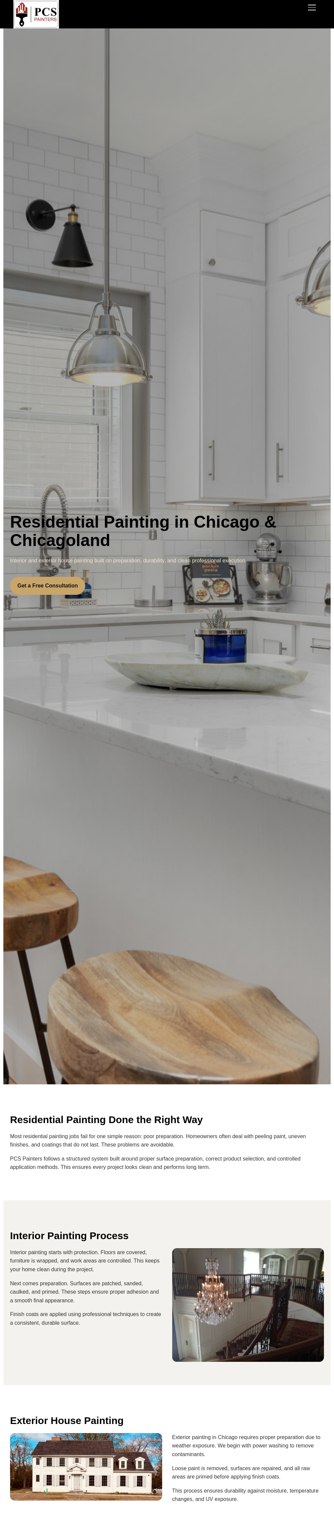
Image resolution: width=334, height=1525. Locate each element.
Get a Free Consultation (47, 585)
